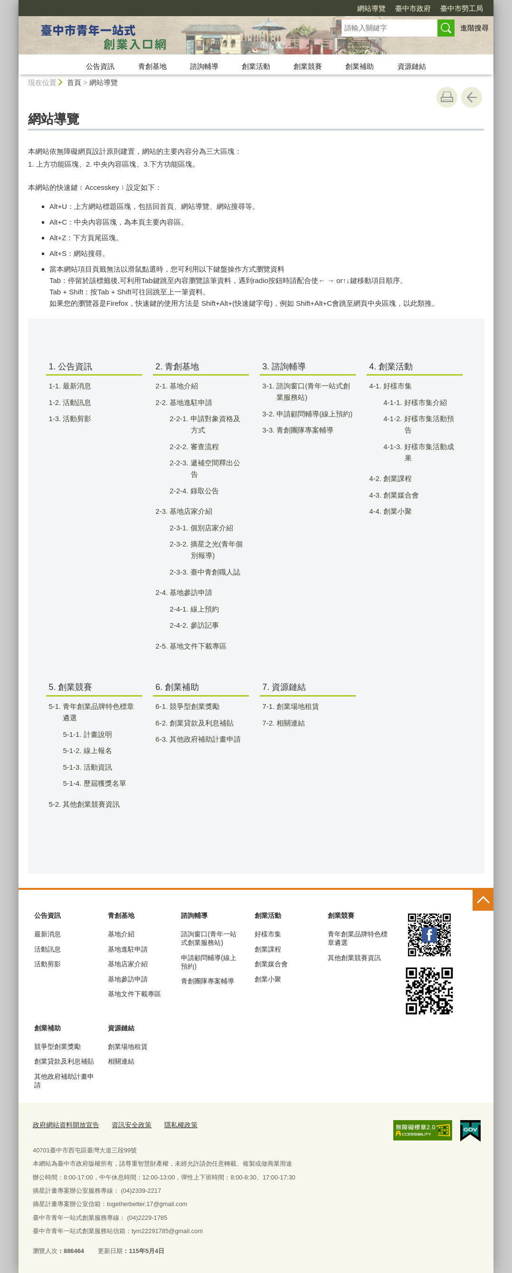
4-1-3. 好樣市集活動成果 (428, 452)
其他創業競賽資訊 (354, 958)
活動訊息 (47, 949)
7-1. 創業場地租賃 (296, 706)
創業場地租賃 (128, 1046)
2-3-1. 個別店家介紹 (211, 528)
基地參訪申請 (128, 979)
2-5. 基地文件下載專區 (197, 646)
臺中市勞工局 (461, 8)
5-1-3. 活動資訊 (97, 767)
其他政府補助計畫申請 (64, 1081)
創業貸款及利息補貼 (64, 1061)
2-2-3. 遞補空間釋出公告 (214, 468)
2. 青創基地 (177, 366)
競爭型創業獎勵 (57, 1046)
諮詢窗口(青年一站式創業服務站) (209, 938)
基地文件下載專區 (134, 994)
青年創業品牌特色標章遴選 (358, 938)
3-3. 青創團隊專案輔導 (303, 430)
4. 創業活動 (391, 366)
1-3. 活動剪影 (75, 419)
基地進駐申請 (128, 949)
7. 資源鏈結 (284, 687)
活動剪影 (47, 964)
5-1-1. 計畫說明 (97, 734)
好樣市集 (268, 934)
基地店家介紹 (128, 964)
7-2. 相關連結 (289, 723)
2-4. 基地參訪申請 (189, 592)
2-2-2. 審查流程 (203, 447)
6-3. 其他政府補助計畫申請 (204, 739)
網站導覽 (371, 8)
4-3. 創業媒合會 (400, 495)
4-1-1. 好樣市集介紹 (424, 402)
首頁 (74, 82)
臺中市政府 (413, 8)
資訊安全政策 (125, 1124)
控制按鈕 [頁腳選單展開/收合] (483, 900)
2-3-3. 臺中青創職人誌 (214, 572)
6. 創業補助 (177, 687)
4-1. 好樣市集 (396, 386)
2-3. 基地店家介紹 (189, 511)
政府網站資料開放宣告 (64, 1124)
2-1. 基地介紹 (182, 386)
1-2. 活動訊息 (75, 402)
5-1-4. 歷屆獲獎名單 (104, 783)
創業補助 (359, 66)
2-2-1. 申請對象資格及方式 (214, 424)
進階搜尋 (474, 28)
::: (14, 4)
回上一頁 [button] (471, 97)
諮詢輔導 (204, 66)
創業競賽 (308, 66)
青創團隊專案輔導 (207, 981)
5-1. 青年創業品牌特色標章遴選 (97, 712)
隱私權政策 (172, 1124)
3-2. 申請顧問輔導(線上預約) (313, 414)
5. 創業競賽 (70, 687)
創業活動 (256, 66)
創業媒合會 (271, 964)
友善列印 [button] (446, 97)
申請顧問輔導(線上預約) (209, 962)
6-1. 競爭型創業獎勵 (193, 706)
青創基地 (152, 66)
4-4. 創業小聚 (396, 511)
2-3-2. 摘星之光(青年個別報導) (215, 549)
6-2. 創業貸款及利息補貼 (200, 723)
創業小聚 (268, 979)
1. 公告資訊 (70, 366)
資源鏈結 (412, 66)
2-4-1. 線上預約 (203, 609)
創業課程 (268, 949)
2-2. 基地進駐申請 (189, 402)
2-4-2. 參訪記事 (203, 625)
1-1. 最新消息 (75, 386)
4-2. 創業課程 (396, 478)
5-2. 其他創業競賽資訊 (90, 804)
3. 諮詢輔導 (284, 366)
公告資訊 (100, 66)
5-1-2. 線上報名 (97, 750)
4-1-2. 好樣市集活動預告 (428, 424)
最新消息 (47, 934)
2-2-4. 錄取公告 (203, 491)
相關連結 (121, 1061)
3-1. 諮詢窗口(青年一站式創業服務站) (312, 391)
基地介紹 (121, 934)
